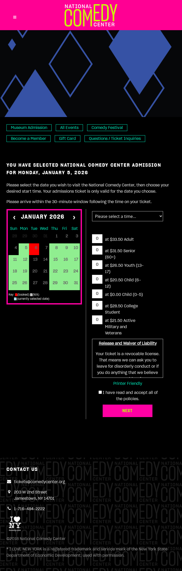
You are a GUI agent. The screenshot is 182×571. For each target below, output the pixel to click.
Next (127, 411)
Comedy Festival (107, 128)
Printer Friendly (127, 383)
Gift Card (67, 139)
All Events (69, 128)
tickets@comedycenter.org (39, 482)
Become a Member (28, 139)
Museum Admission (29, 128)
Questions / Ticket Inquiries (115, 139)
